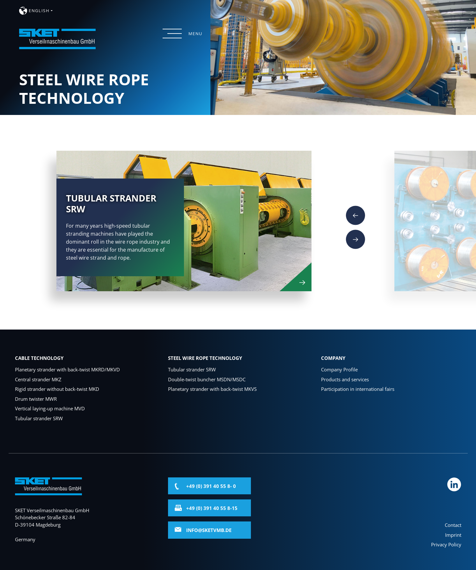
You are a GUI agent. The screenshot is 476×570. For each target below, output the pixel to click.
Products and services (345, 379)
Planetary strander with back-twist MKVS (212, 389)
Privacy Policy (446, 544)
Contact (453, 525)
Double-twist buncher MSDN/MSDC (206, 379)
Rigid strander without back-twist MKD (57, 389)
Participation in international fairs (357, 389)
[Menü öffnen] (172, 33)
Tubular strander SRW (39, 418)
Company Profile (339, 369)
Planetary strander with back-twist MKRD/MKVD (67, 369)
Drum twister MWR (36, 399)
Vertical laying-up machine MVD (50, 408)
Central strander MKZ (38, 379)
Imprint (453, 535)
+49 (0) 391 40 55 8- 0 (211, 486)
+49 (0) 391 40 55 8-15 (212, 508)
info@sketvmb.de (208, 530)
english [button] (39, 10)
